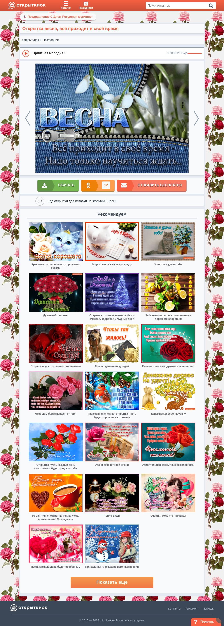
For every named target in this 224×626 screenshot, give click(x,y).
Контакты (174, 608)
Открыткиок (30, 40)
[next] (196, 118)
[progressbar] (194, 53)
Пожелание (51, 40)
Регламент (192, 608)
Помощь (208, 608)
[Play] (25, 53)
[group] (112, 53)
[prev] (27, 118)
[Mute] (185, 53)
